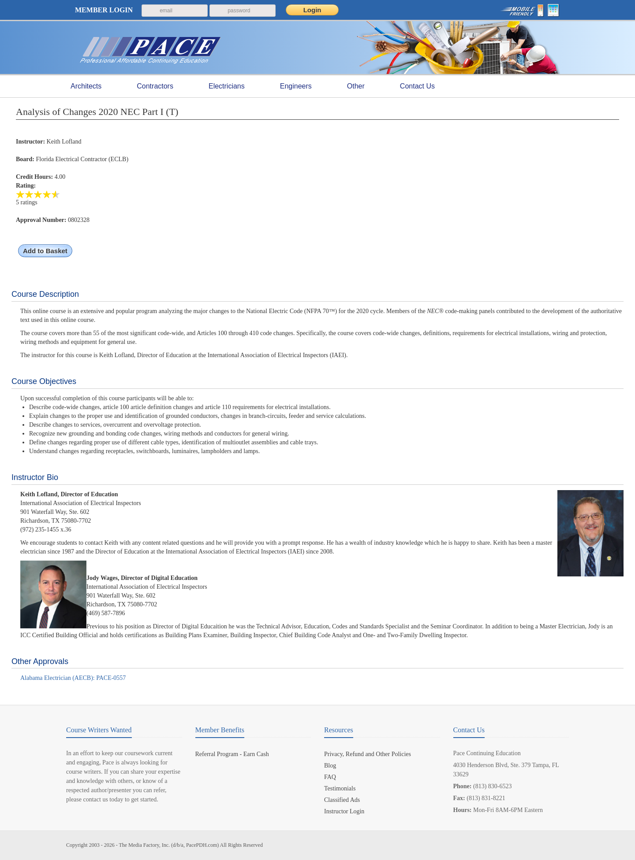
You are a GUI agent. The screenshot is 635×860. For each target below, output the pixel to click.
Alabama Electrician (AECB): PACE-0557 (73, 678)
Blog (330, 765)
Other (355, 86)
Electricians (226, 86)
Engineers (295, 86)
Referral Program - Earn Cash (232, 754)
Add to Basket (45, 251)
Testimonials (339, 788)
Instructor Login (344, 811)
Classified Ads (342, 800)
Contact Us (417, 86)
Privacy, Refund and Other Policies (367, 754)
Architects (86, 86)
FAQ (330, 777)
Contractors (155, 86)
